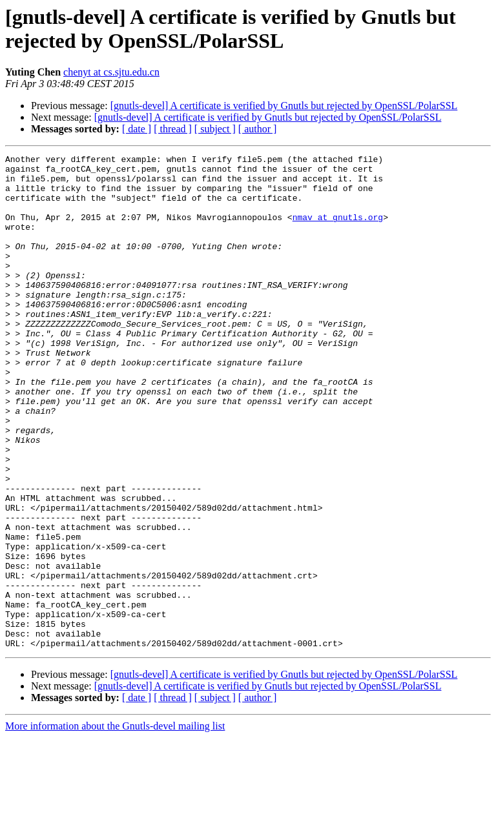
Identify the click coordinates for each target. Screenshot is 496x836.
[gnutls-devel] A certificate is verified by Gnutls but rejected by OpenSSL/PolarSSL (284, 105)
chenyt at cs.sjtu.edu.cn (111, 71)
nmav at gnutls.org (338, 230)
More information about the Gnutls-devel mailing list (115, 824)
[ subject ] (215, 128)
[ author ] (257, 128)
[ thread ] (173, 128)
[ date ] (136, 128)
